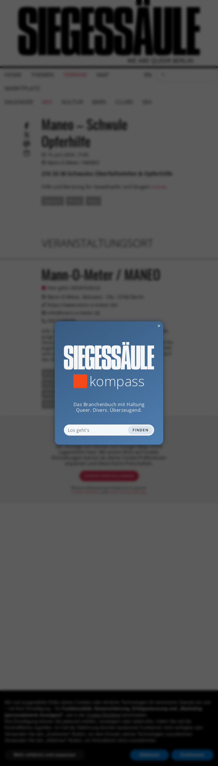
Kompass (117, 381)
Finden (140, 429)
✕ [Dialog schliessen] (145, 325)
